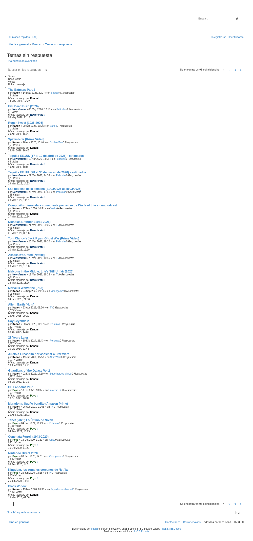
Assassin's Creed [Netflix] (26, 255)
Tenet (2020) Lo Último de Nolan (30, 420)
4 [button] (240, 70)
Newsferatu (19, 109)
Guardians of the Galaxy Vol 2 (29, 370)
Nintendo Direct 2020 (23, 453)
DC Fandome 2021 (21, 387)
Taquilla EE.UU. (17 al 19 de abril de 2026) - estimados (46, 156)
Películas (62, 109)
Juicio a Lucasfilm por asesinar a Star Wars (38, 354)
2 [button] (229, 70)
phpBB (95, 528)
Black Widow (17, 486)
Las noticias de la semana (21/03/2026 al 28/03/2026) (44, 189)
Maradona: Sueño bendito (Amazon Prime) (38, 403)
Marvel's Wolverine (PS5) (25, 288)
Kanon (16, 92)
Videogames (57, 291)
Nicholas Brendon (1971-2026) (29, 222)
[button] (245, 70)
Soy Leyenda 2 (18, 321)
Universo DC (55, 390)
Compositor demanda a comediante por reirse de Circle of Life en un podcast (62, 205)
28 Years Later (18, 337)
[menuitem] (34, 37)
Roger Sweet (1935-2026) (25, 123)
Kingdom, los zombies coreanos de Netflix (38, 469)
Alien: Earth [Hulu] (21, 304)
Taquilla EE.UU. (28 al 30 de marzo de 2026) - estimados (47, 172)
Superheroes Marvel (61, 373)
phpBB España (141, 531)
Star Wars (55, 357)
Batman (55, 92)
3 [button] (235, 70)
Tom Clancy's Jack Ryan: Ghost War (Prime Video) (43, 238)
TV (57, 225)
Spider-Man (56, 142)
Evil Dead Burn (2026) (23, 106)
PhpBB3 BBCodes (171, 528)
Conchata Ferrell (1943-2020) (28, 436)
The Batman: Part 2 (21, 89)
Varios (53, 126)
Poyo (15, 390)
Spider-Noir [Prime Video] (26, 139)
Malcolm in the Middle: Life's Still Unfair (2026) (40, 271)
